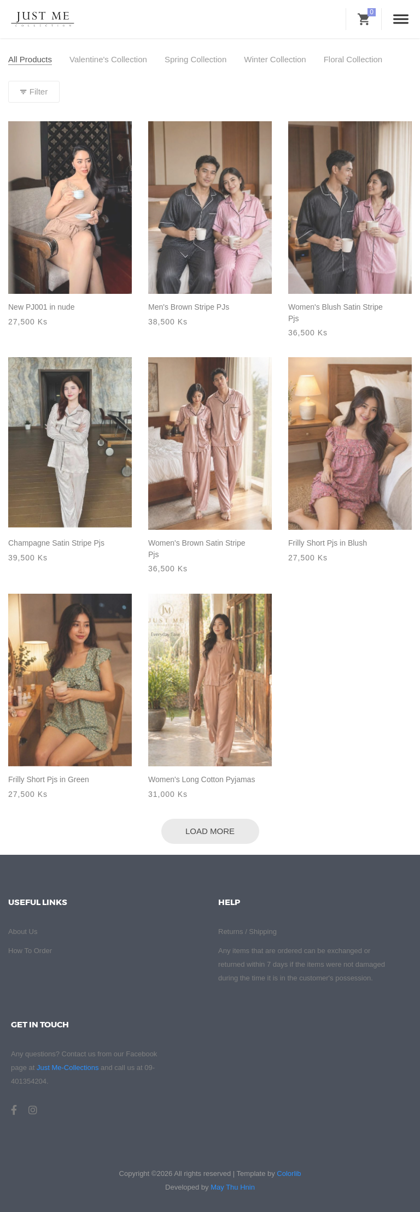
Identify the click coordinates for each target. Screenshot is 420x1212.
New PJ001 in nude (41, 307)
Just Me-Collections (67, 1067)
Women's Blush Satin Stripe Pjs (335, 313)
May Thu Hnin (233, 1187)
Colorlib (289, 1173)
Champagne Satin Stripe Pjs (56, 543)
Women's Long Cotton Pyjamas (201, 779)
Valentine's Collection (108, 59)
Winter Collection (275, 59)
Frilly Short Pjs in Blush (327, 543)
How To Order (30, 951)
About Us (22, 931)
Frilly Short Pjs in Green (48, 779)
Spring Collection (195, 59)
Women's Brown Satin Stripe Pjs (197, 549)
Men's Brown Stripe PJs (188, 307)
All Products (30, 59)
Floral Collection (353, 59)
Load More (210, 831)
